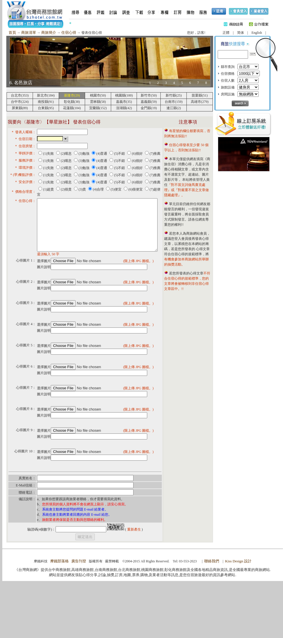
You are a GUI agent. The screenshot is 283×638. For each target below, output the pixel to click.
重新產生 (134, 586)
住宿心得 (68, 32)
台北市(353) (20, 95)
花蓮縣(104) (72, 108)
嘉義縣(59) (149, 102)
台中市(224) (20, 102)
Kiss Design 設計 (238, 618)
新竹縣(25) (174, 95)
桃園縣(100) (124, 95)
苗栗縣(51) (200, 95)
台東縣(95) (46, 108)
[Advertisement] (244, 264)
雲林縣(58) (98, 102)
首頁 (12, 32)
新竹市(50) (149, 95)
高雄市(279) (200, 102)
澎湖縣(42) (124, 108)
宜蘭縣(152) (98, 108)
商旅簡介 (48, 32)
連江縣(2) (173, 108)
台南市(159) (173, 102)
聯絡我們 (211, 618)
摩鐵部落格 (59, 618)
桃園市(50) (98, 95)
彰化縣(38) (72, 102)
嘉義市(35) (124, 102)
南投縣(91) (46, 102)
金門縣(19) (149, 108)
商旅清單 (28, 32)
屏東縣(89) (20, 108)
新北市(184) (46, 95)
